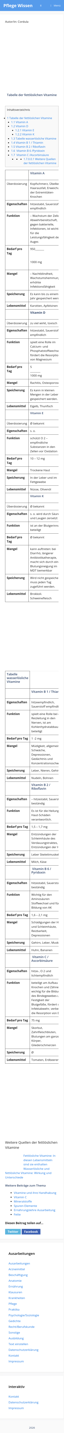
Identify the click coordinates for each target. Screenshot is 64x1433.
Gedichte (15, 1321)
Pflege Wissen (18, 5)
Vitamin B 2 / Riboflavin (28, 147)
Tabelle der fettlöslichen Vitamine (29, 118)
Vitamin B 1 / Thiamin (27, 142)
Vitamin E (24, 130)
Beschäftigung (18, 1275)
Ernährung (16, 1286)
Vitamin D (19, 126)
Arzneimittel (17, 1269)
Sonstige (14, 1332)
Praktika (14, 1309)
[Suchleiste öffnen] (41, 5)
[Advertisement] (32, 61)
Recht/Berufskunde (21, 1327)
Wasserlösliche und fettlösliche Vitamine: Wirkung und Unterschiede (28, 1173)
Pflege (13, 1304)
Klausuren (15, 1292)
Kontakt (14, 1355)
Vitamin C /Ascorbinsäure (30, 155)
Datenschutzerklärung (23, 1350)
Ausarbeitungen (19, 1263)
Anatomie (15, 1281)
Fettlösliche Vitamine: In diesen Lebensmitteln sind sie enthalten (39, 1160)
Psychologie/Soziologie (24, 1315)
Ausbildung (16, 1338)
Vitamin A (19, 122)
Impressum (16, 1361)
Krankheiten (17, 1298)
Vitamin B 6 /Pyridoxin (28, 151)
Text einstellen (18, 1344)
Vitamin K (24, 134)
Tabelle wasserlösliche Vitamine (33, 138)
